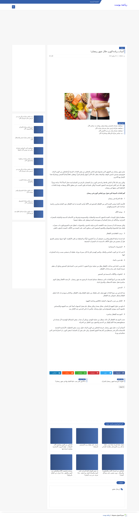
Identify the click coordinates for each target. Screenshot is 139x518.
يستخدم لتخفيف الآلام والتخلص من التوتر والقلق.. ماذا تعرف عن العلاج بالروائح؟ (61, 473)
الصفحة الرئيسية (94, 1)
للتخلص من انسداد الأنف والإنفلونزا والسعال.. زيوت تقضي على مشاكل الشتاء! (113, 473)
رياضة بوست (120, 4)
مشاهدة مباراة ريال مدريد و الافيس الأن (111, 131)
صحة (122, 48)
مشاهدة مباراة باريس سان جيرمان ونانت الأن (109, 128)
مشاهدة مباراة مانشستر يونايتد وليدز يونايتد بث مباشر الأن (105, 126)
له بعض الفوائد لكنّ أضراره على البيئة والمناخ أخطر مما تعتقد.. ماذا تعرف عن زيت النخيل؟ (88, 473)
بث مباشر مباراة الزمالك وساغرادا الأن (111, 133)
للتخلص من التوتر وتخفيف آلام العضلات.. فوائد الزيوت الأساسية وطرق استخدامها (62, 447)
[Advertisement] (69, 28)
